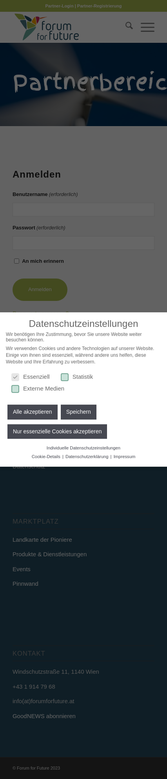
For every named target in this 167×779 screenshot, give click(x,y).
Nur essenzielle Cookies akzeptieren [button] (57, 429)
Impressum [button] (125, 453)
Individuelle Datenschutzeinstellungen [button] (83, 445)
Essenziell (30, 373)
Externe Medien (37, 385)
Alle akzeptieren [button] (32, 409)
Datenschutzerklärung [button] (87, 453)
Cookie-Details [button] (47, 453)
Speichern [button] (78, 409)
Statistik (77, 373)
